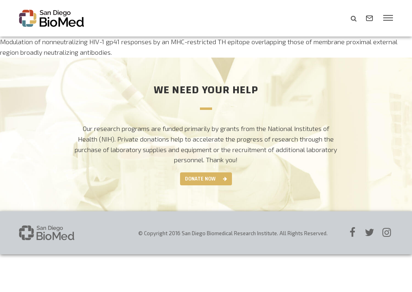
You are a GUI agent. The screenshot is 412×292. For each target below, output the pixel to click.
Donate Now (200, 179)
